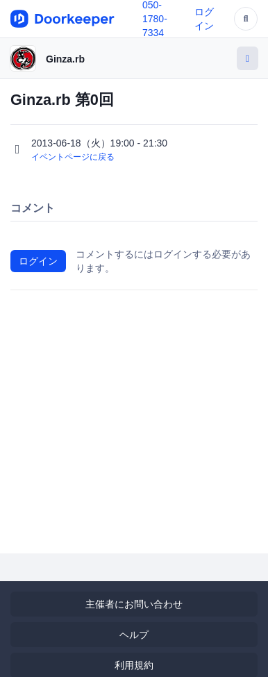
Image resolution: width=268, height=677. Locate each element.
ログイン (38, 261)
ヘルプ (134, 634)
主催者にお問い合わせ (134, 604)
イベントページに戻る (73, 157)
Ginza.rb (65, 59)
